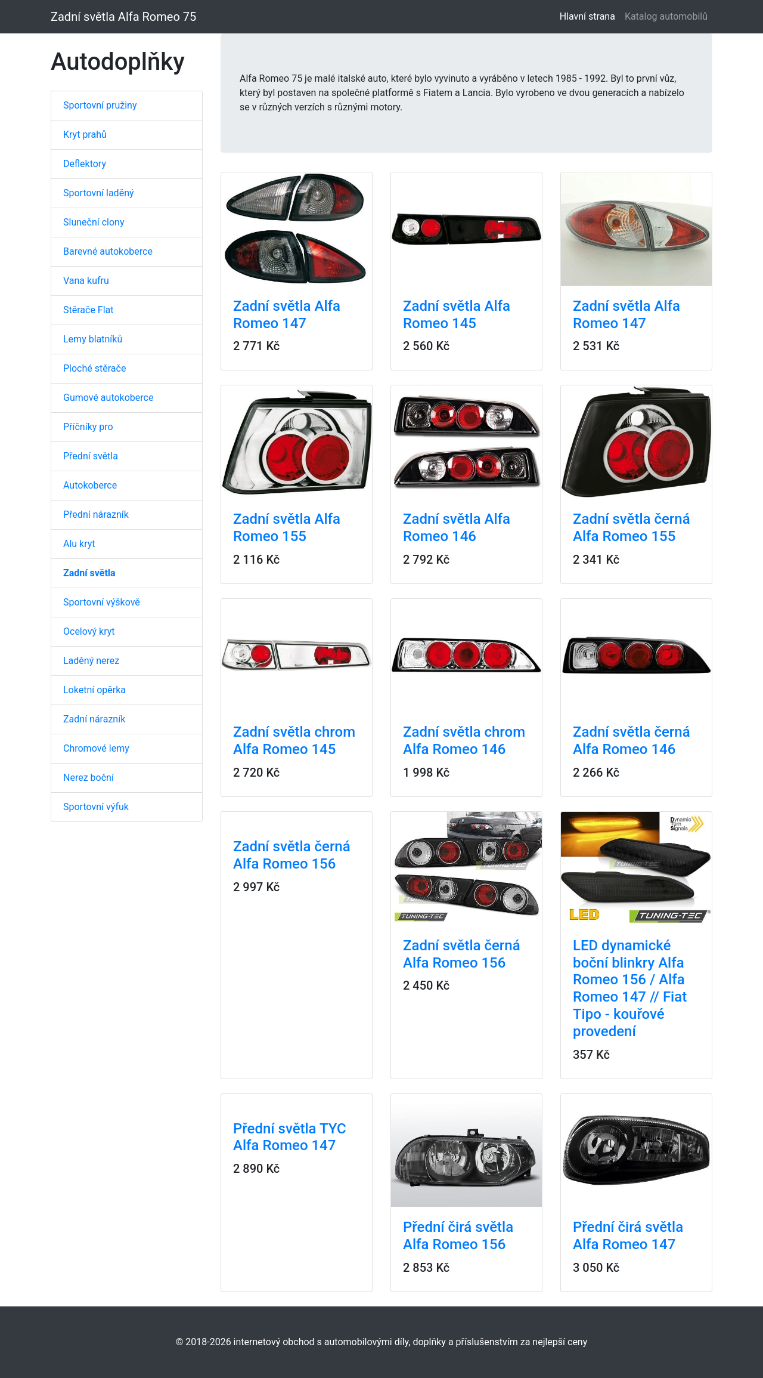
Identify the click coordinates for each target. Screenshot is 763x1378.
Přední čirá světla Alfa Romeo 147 (628, 1236)
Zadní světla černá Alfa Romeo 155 (631, 528)
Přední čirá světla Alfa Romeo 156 (458, 1236)
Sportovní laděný (98, 193)
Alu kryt (79, 543)
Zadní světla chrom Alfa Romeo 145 (294, 741)
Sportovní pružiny (100, 105)
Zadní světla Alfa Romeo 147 (286, 315)
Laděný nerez (91, 660)
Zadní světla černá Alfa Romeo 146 (631, 741)
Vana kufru (86, 280)
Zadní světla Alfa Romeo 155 (286, 528)
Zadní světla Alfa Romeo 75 (123, 17)
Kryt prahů (85, 134)
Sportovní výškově (101, 602)
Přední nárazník (96, 514)
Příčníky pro (88, 426)
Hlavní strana (590, 16)
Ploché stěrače (94, 368)
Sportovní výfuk (96, 806)
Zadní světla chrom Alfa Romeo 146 (464, 741)
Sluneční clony (93, 222)
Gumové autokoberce (108, 397)
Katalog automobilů (666, 16)
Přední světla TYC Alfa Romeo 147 (289, 1137)
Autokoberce (90, 485)
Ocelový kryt (89, 631)
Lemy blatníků (92, 339)
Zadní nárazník (94, 719)
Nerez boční (88, 777)
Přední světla (90, 456)
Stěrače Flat (88, 310)
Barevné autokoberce (108, 251)
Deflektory (84, 163)
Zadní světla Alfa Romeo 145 (456, 315)
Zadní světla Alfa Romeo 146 (456, 528)
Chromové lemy (96, 748)
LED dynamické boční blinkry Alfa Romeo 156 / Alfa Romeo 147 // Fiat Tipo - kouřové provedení (630, 988)
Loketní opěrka (94, 690)
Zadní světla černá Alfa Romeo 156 (292, 855)
